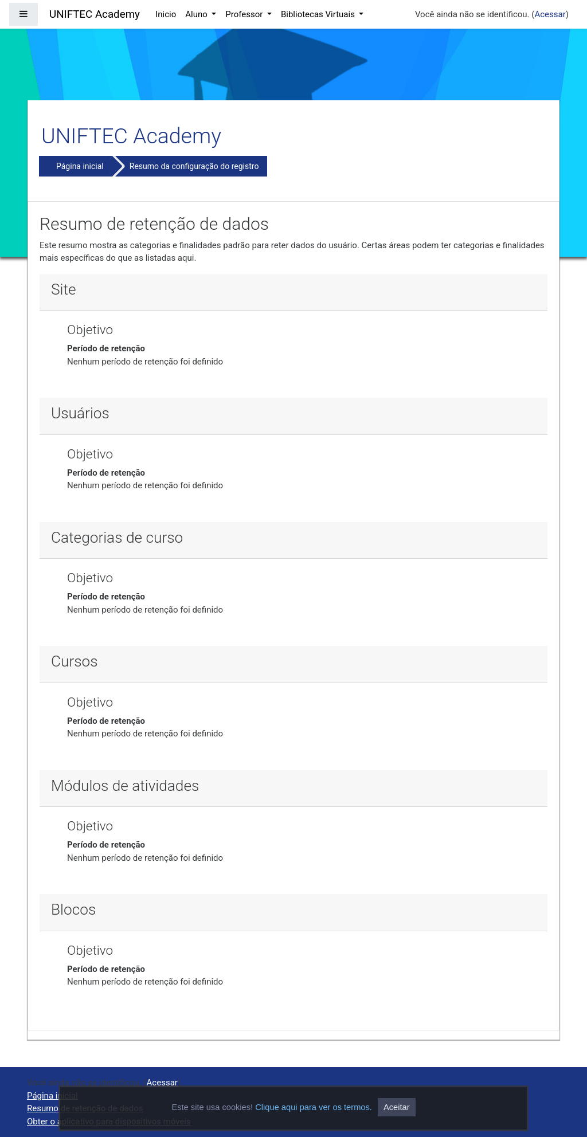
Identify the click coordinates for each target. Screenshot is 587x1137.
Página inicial (80, 166)
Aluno (197, 14)
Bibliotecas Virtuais (319, 14)
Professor (245, 14)
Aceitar (396, 1107)
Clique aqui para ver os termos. (313, 1107)
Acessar (549, 14)
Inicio (165, 14)
